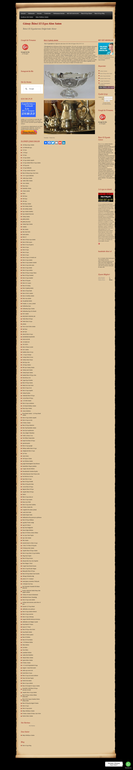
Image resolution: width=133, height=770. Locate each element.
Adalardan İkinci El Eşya (28, 395)
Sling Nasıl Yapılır (26, 556)
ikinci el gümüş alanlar (27, 288)
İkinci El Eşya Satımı (27, 383)
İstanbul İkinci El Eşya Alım (29, 375)
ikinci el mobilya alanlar (28, 296)
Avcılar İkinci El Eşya (27, 398)
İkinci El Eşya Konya (27, 558)
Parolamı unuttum (106, 102)
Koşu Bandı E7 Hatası (27, 624)
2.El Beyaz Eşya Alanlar (28, 145)
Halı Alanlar (25, 229)
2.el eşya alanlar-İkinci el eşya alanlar (31, 163)
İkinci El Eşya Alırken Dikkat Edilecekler (29, 695)
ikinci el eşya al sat (27, 388)
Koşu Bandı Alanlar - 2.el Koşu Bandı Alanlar (31, 414)
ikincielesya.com (26, 377)
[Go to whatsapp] (128, 764)
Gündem (24, 226)
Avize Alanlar (25, 183)
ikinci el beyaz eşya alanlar (28, 239)
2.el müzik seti (25, 342)
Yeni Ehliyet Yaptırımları (28, 438)
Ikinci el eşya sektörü (27, 683)
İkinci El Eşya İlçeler (86, 13)
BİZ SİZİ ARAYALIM (73, 13)
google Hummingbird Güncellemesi (31, 463)
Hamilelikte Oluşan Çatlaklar (29, 466)
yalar (29, 119)
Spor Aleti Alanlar (26, 538)
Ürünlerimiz (47, 13)
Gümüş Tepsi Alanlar (27, 224)
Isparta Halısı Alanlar (27, 660)
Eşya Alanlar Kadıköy (27, 211)
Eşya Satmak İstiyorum (28, 214)
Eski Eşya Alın (26, 362)
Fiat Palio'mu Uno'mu (27, 476)
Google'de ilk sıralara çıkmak (29, 509)
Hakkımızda (31, 13)
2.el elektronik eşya (27, 147)
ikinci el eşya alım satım (28, 265)
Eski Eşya (24, 196)
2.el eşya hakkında (26, 168)
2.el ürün (107, 215)
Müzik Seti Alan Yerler (28, 385)
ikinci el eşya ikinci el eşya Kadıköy (31, 553)
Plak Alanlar (25, 540)
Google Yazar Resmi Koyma (29, 566)
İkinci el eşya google (27, 445)
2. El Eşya (24, 152)
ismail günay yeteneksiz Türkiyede (30, 581)
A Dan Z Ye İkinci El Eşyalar (29, 545)
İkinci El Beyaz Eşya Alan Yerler (30, 173)
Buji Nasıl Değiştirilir (27, 527)
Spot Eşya (24, 329)
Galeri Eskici (25, 456)
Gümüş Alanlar (26, 216)
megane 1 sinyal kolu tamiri (29, 668)
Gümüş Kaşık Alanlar (27, 372)
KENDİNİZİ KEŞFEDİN (28, 337)
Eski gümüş (47, 46)
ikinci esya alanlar (26, 298)
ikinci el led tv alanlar (27, 293)
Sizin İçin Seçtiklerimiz (28, 430)
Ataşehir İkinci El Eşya (28, 492)
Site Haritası (32, 725)
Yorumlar (46, 137)
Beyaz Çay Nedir (26, 502)
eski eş (26, 119)
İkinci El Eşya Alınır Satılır (106, 73)
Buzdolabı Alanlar (26, 188)
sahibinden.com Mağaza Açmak (30, 622)
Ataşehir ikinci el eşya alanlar (29, 692)
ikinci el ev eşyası (26, 283)
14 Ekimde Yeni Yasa (27, 584)
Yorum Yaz (52, 137)
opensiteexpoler (26, 443)
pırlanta (24, 324)
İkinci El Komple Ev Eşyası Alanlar (31, 686)
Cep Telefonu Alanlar (27, 461)
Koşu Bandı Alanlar (27, 632)
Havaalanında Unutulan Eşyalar (30, 471)
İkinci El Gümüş (26, 285)
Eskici (23, 193)
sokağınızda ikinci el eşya (28, 451)
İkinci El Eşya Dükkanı (28, 520)
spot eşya (24, 331)
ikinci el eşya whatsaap (28, 616)
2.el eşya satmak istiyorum (28, 170)
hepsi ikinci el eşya (27, 479)
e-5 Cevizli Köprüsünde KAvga (30, 665)
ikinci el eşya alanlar (27, 260)
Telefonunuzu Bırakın (58, 13)
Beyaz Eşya (25, 186)
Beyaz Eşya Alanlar (27, 408)
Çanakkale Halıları (26, 652)
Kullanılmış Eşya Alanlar (28, 308)
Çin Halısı (24, 647)
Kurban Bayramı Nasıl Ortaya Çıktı (31, 474)
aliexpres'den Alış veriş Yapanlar (30, 561)
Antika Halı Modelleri (27, 655)
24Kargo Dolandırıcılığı (28, 576)
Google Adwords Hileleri (28, 468)
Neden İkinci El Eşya (27, 319)
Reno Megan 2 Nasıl (27, 563)
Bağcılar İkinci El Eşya (28, 489)
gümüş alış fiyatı (26, 221)
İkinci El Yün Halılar (27, 639)
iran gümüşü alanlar (27, 301)
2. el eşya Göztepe (26, 354)
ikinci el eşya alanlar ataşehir (29, 417)
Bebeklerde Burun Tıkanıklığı (29, 597)
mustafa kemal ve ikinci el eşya (30, 543)
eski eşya (24, 201)
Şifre (103, 99)
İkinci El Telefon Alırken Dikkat (30, 532)
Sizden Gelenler (103, 71)
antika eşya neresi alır (27, 670)
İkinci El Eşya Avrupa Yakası (29, 273)
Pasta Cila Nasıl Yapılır (28, 678)
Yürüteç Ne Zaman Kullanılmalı (30, 594)
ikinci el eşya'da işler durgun (29, 568)
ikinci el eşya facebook (105, 76)
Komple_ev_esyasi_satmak (29, 303)
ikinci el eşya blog (26, 745)
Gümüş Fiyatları (26, 393)
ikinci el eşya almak (27, 267)
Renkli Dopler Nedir (27, 515)
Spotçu (24, 494)
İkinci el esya (101, 144)
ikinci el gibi (107, 229)
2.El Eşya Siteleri (26, 365)
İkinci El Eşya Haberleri (28, 425)
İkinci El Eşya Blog (99, 13)
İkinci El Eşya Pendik (27, 481)
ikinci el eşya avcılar (27, 420)
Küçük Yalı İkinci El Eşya (28, 440)
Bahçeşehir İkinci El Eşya (28, 571)
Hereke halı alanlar (27, 680)
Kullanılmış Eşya (26, 306)
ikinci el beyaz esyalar (27, 347)
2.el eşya (36, 121)
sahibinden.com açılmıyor (28, 609)
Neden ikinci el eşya (27, 321)
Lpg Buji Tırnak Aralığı (28, 522)
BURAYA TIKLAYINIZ (104, 59)
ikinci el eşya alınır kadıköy (29, 504)
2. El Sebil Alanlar (26, 400)
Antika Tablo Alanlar (27, 180)
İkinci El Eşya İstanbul (27, 275)
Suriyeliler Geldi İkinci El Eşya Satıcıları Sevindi (30, 689)
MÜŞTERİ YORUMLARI (28, 316)
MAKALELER (26, 339)
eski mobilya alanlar (27, 209)
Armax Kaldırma (26, 411)
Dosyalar (39, 13)
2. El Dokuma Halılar (27, 642)
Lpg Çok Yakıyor (26, 525)
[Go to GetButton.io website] (128, 768)
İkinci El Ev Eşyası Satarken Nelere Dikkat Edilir (31, 699)
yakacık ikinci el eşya (27, 334)
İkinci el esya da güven (28, 244)
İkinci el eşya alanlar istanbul (29, 262)
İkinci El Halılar (26, 637)
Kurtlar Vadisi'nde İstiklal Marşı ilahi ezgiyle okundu (31, 591)
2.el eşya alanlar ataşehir (28, 160)
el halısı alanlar (26, 191)
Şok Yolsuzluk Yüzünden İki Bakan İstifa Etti (31, 587)
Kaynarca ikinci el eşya (105, 78)
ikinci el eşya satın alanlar (28, 599)
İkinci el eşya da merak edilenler (30, 675)
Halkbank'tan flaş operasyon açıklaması (31, 517)
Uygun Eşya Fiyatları (27, 380)
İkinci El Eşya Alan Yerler (28, 629)
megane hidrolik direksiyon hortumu (31, 619)
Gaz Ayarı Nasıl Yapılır (28, 535)
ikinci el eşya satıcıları (27, 614)
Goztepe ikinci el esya (27, 357)
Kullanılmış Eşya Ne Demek (29, 311)
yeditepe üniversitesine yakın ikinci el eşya (31, 603)
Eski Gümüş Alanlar (27, 206)
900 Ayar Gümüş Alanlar (28, 367)
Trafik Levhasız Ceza (27, 435)
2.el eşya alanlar (26, 157)
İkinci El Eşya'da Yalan (28, 484)
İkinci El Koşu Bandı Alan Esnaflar (30, 573)
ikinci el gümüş (87, 61)
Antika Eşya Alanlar (27, 178)
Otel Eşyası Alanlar (27, 458)
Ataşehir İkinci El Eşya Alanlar (29, 550)
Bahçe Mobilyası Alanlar (42, 17)
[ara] (31, 89)
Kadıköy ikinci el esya (27, 352)
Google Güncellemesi (105, 81)
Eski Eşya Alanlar (26, 203)
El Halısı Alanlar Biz (27, 507)
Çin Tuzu (24, 453)
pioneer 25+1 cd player (28, 578)
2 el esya (24, 150)
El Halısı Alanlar (26, 422)
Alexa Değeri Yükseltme (28, 433)
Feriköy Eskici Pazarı (27, 360)
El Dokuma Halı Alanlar (28, 548)
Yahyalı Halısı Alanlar (27, 657)
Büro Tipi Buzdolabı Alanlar (29, 428)
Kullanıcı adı (101, 97)
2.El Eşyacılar (25, 165)
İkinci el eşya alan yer (27, 497)
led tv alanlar (25, 313)
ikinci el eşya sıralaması (28, 403)
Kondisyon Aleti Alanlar (27, 17)
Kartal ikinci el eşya (27, 673)
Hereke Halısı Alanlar (27, 716)
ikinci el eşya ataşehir (27, 390)
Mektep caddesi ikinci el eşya (29, 448)
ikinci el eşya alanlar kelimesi (29, 611)
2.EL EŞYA (25, 344)
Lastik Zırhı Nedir (26, 512)
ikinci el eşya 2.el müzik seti (29, 257)
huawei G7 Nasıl (26, 627)
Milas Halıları (25, 645)
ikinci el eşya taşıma (27, 499)
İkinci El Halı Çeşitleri (27, 634)
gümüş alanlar (25, 219)
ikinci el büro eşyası (27, 242)
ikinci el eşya (25, 247)
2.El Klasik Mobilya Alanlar (29, 406)
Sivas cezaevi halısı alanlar (28, 326)
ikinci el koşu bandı (27, 290)
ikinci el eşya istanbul (27, 278)
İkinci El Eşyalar (26, 280)
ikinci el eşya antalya (27, 270)
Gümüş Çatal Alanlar (27, 370)
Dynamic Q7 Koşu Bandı (28, 606)
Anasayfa (23, 13)
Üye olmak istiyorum (106, 104)
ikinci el (24, 237)
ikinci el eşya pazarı (27, 708)
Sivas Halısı (25, 650)
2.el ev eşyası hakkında (28, 175)
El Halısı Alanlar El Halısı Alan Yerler (31, 713)
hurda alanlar (25, 234)
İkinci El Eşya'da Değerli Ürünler (30, 703)
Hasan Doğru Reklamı (27, 530)
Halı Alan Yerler (26, 232)
